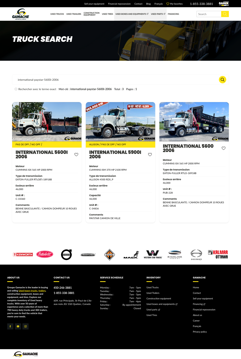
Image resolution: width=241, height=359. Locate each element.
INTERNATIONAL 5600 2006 (185, 146)
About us (197, 310)
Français (158, 4)
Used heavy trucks (28, 286)
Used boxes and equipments (131, 14)
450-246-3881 (63, 283)
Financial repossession (119, 4)
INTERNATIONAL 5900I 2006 (112, 152)
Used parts (157, 14)
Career (196, 316)
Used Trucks (57, 14)
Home (196, 283)
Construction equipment (91, 14)
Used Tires (107, 14)
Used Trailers (73, 14)
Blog (148, 4)
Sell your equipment (94, 4)
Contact (138, 4)
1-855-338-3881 (201, 3)
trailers (41, 286)
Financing (173, 14)
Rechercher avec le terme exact (35, 89)
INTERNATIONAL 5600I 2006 (38, 152)
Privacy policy (200, 327)
